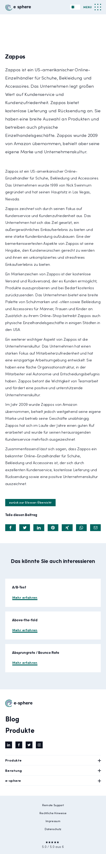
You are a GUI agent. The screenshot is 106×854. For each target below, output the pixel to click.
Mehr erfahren (24, 597)
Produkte (20, 730)
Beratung (53, 770)
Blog (12, 718)
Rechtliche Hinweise (53, 813)
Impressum (53, 821)
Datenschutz (53, 829)
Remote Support (53, 805)
